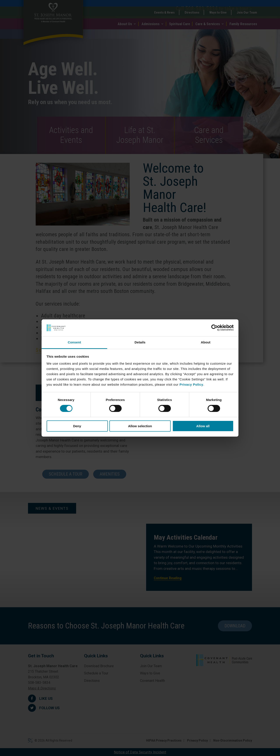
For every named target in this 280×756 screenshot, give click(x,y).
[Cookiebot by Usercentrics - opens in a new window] (214, 327)
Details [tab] (140, 342)
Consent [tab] (74, 342)
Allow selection (140, 426)
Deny (77, 426)
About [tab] (205, 342)
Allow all (203, 426)
